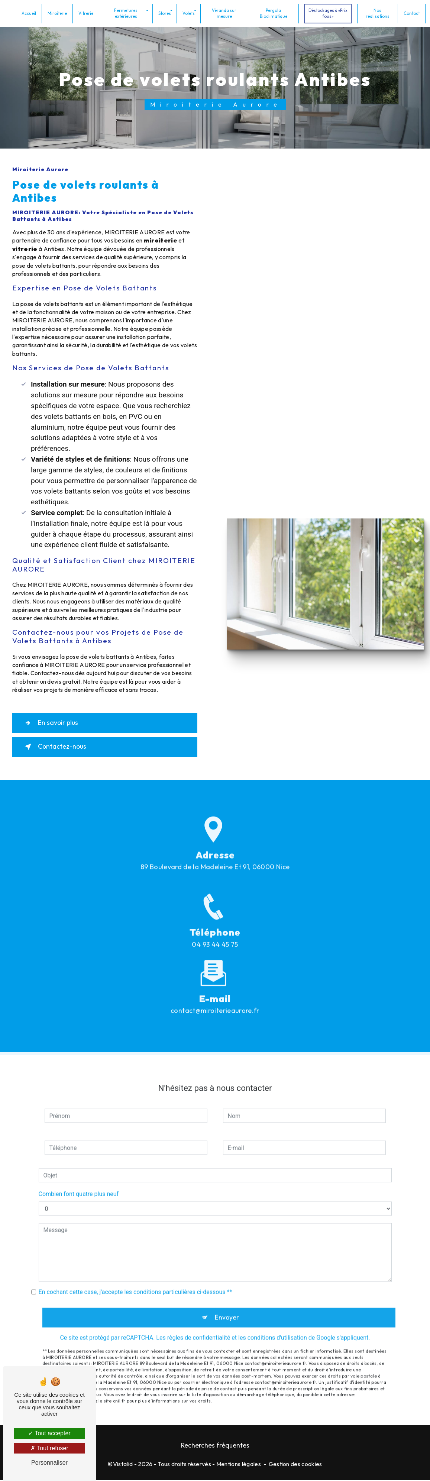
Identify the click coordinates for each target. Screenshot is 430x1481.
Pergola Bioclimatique (273, 13)
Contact (410, 12)
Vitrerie (87, 12)
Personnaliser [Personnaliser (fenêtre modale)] (49, 1462)
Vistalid (123, 1465)
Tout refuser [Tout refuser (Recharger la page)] (49, 1448)
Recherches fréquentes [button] (215, 1446)
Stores (165, 12)
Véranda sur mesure (225, 13)
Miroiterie (58, 12)
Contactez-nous (57, 746)
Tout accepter (49, 1433)
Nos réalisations (376, 13)
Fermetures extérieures (127, 13)
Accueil (30, 12)
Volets (189, 12)
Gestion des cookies (295, 1465)
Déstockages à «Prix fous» (327, 13)
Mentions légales (238, 1465)
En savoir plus (53, 723)
